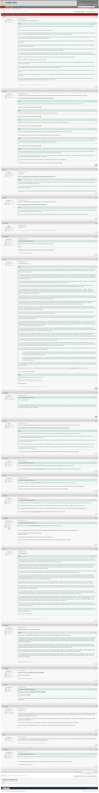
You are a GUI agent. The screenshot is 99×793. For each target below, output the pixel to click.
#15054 (96, 549)
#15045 (96, 223)
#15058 (96, 706)
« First (9, 11)
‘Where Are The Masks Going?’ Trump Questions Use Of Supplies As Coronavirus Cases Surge (36, 176)
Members (7, 6)
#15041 (96, 16)
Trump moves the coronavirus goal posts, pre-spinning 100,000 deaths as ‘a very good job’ (35, 98)
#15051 (96, 475)
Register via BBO (82, 4)
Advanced (98, 7)
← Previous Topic (82, 773)
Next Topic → (95, 773)
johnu (4, 91)
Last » (27, 11)
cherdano (5, 223)
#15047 (96, 259)
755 (22, 11)
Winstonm (6, 236)
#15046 (96, 236)
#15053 (96, 518)
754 (20, 11)
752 (15, 11)
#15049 (96, 421)
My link (20, 246)
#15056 (96, 668)
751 (13, 11)
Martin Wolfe (22, 553)
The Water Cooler (89, 773)
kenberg (5, 393)
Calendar (12, 6)
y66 (4, 16)
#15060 (96, 749)
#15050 (96, 458)
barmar (5, 685)
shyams (5, 458)
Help (95, 4)
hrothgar (5, 518)
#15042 (96, 91)
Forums (2, 6)
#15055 (96, 625)
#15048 (96, 393)
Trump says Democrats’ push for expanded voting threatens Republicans (32, 204)
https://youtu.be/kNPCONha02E (35, 511)
